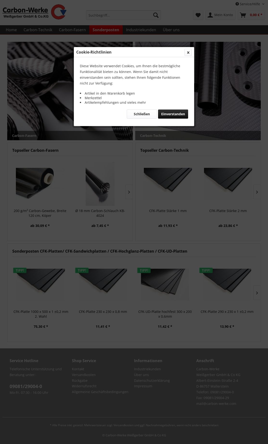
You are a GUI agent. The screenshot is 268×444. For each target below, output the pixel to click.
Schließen (142, 114)
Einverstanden (173, 114)
